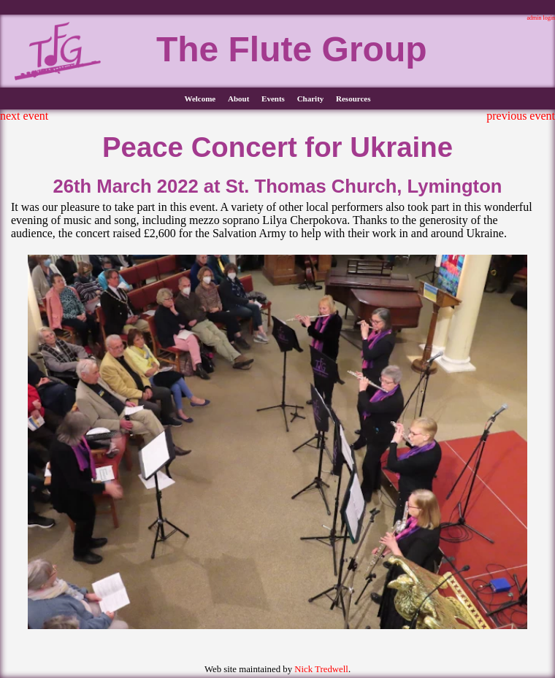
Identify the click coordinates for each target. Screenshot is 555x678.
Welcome (199, 98)
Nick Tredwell (321, 669)
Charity (310, 98)
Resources (353, 98)
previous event (520, 115)
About (238, 98)
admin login (541, 18)
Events (273, 98)
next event (24, 115)
